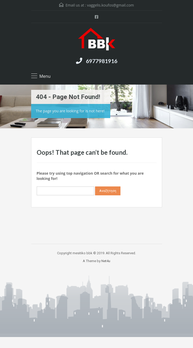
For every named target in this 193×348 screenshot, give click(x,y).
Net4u (105, 261)
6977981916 (101, 61)
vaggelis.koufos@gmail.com (110, 5)
